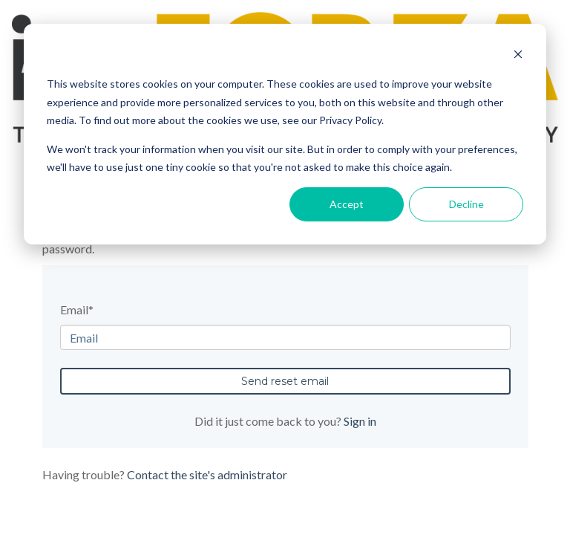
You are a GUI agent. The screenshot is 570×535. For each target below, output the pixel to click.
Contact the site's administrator (207, 474)
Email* (77, 309)
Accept (347, 204)
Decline (466, 204)
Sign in (360, 421)
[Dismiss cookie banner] (518, 56)
